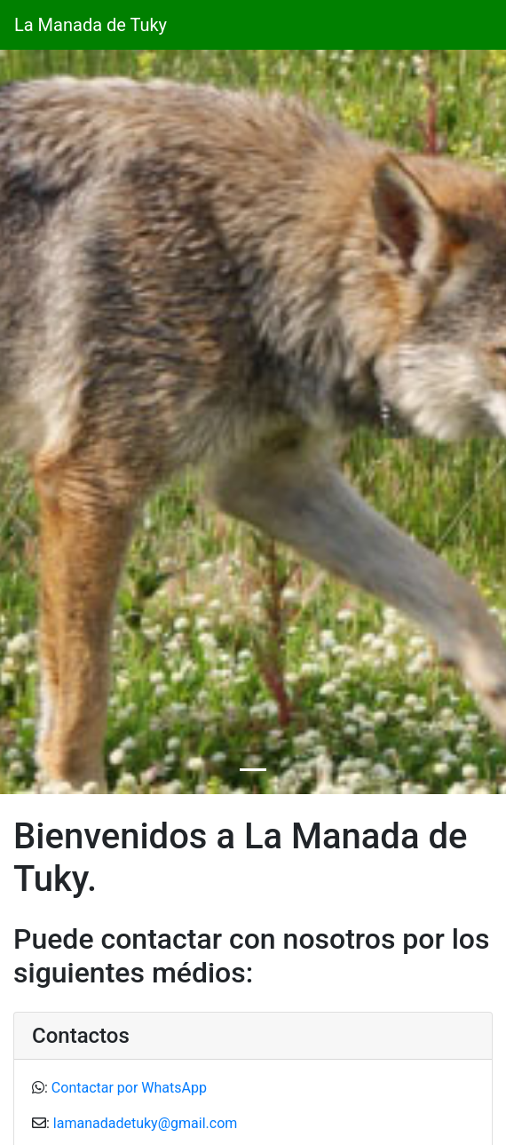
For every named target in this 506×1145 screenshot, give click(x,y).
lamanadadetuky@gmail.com (145, 1123)
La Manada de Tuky (90, 25)
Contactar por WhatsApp (129, 1087)
